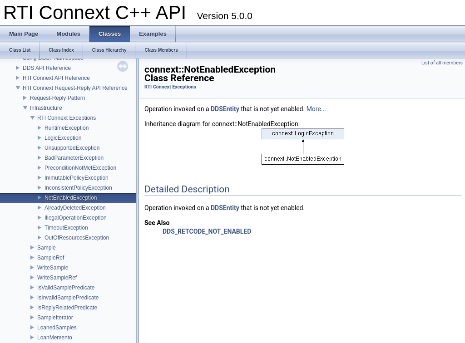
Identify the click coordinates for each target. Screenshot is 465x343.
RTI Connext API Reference (56, 78)
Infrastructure (46, 108)
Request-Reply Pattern (57, 98)
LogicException (63, 138)
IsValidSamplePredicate (66, 287)
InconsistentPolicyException (78, 188)
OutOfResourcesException (77, 238)
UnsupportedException (72, 148)
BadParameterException (74, 158)
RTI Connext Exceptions (66, 118)
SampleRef (50, 258)
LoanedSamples (57, 327)
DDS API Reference (47, 68)
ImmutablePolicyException (77, 178)
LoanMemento (54, 337)
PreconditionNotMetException (80, 168)
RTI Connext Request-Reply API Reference (75, 88)
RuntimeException (67, 128)
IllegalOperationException (76, 218)
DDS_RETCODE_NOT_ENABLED (207, 231)
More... (316, 109)
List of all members (442, 63)
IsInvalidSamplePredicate (68, 297)
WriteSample (52, 268)
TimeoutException (66, 228)
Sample (46, 248)
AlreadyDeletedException (75, 208)
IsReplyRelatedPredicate (67, 307)
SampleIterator (55, 317)
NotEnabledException (71, 198)
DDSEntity (225, 109)
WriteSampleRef (57, 277)
